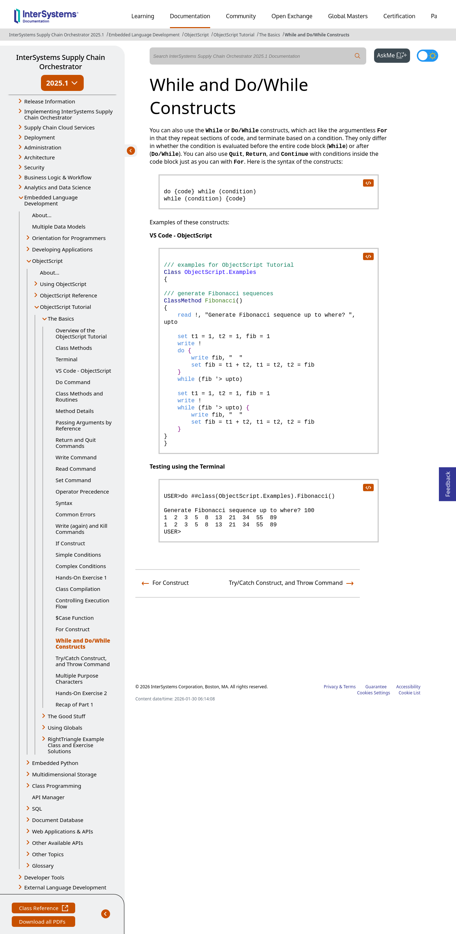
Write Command (76, 457)
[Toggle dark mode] (427, 56)
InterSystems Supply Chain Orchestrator (60, 61)
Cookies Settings (373, 692)
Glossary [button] (43, 865)
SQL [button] (37, 808)
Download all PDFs (43, 922)
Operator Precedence (82, 491)
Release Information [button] (49, 101)
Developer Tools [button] (44, 877)
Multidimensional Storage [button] (64, 774)
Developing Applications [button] (62, 249)
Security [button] (34, 167)
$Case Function (75, 617)
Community (241, 16)
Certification (399, 16)
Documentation (190, 16)
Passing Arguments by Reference (84, 425)
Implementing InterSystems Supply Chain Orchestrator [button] (68, 114)
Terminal (66, 359)
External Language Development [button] (65, 887)
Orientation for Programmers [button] (69, 237)
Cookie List (409, 693)
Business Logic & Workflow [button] (58, 177)
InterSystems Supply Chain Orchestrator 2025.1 (56, 35)
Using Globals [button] (65, 727)
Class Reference (43, 908)
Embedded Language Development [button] (51, 200)
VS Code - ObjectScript (83, 370)
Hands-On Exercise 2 (81, 692)
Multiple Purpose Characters (77, 678)
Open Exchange (291, 16)
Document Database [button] (57, 819)
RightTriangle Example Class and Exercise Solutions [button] (76, 745)
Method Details (75, 410)
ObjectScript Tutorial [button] (65, 306)
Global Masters (348, 16)
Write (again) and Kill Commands (81, 528)
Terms (349, 687)
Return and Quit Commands (76, 442)
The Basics (269, 35)
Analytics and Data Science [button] (57, 187)
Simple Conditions (78, 554)
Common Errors (75, 514)
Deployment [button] (39, 137)
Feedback (448, 482)
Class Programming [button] (56, 785)
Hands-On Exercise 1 (81, 577)
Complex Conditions (81, 566)
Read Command (76, 468)
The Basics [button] (61, 318)
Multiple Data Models (59, 226)
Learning (142, 16)
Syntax (64, 502)
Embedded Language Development (144, 35)
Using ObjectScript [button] (63, 283)
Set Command (73, 480)
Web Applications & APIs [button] (62, 831)
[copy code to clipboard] (368, 182)
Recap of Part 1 (74, 704)
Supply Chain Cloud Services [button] (59, 127)
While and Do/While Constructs (317, 35)
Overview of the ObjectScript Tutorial (81, 333)
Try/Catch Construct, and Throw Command (83, 661)
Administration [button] (42, 147)
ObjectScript (196, 35)
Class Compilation (78, 588)
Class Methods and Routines (79, 396)
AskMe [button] (393, 55)
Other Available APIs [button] (57, 842)
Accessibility (408, 687)
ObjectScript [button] (47, 260)
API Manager (48, 797)
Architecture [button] (39, 157)
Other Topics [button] (48, 854)
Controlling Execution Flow (82, 603)
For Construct (72, 629)
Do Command (73, 382)
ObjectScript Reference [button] (68, 295)
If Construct (70, 543)
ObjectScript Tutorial (233, 35)
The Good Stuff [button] (66, 716)
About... (42, 215)
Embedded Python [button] (55, 762)
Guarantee (376, 687)
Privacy (331, 687)
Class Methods (74, 347)
